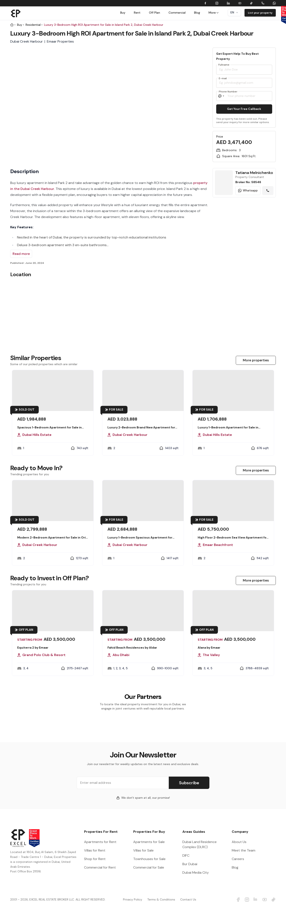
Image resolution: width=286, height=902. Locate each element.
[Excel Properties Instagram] (247, 893)
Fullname (223, 64)
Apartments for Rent (100, 835)
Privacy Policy (132, 893)
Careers (238, 852)
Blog (197, 12)
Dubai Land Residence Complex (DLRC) (199, 837)
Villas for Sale (143, 843)
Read (21, 253)
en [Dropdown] (234, 12)
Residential (33, 25)
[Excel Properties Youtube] (264, 893)
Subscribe (189, 776)
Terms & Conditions (161, 893)
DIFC (185, 848)
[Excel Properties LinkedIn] (255, 893)
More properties (256, 360)
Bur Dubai (189, 857)
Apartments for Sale (149, 835)
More (214, 12)
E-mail (223, 78)
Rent (137, 12)
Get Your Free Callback (244, 109)
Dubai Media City (195, 865)
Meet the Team (243, 843)
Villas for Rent (94, 843)
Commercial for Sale (148, 860)
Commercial (177, 12)
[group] (188, 64)
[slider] (188, 102)
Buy (122, 12)
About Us (239, 835)
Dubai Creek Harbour (26, 41)
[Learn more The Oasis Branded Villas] (244, 258)
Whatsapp (248, 190)
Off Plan (154, 12)
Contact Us (188, 893)
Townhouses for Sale (149, 852)
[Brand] (15, 13)
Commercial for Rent (100, 860)
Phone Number (228, 91)
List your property (260, 12)
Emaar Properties (60, 41)
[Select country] (221, 96)
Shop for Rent (95, 852)
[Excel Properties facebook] (238, 893)
